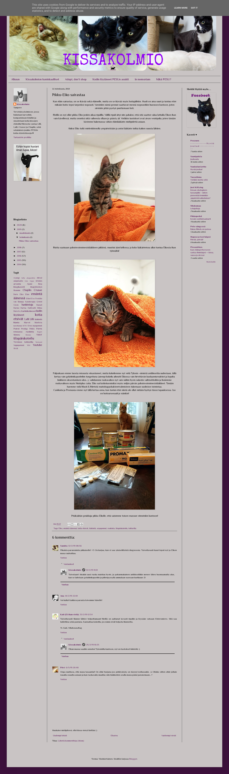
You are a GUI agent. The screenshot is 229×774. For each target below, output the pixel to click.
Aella (23, 278)
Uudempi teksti (60, 735)
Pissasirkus (196, 247)
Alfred (39, 278)
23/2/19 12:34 (86, 614)
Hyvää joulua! (196, 169)
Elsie (27, 294)
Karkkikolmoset (28, 311)
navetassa (17, 326)
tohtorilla (132, 528)
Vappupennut (18, 345)
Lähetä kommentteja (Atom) (71, 740)
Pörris (39, 328)
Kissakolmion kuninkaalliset (42, 79)
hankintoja (27, 304)
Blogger (133, 759)
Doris (15, 294)
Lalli (26, 319)
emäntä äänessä (70, 528)
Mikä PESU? (163, 79)
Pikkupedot (196, 216)
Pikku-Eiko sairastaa (28, 241)
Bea (40, 284)
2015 (19, 260)
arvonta (17, 284)
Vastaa (63, 557)
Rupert (39, 332)
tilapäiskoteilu (121, 528)
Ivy (19, 311)
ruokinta (111, 528)
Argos (32, 281)
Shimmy (16, 335)
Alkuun (15, 79)
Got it (194, 8)
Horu (15, 311)
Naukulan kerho (198, 166)
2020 (19, 225)
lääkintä (92, 528)
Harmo (16, 308)
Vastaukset (69, 564)
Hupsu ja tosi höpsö (200, 237)
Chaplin (27, 290)
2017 (19, 251)
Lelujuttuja (195, 208)
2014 (19, 264)
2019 (19, 229)
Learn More (181, 8)
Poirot (16, 328)
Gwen (16, 305)
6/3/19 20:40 (72, 667)
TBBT (39, 334)
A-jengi (16, 278)
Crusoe (38, 290)
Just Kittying (196, 187)
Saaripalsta (196, 156)
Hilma (39, 308)
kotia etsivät (83, 528)
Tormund (38, 342)
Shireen (28, 335)
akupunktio (31, 278)
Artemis (39, 281)
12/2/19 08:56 (75, 545)
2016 (19, 256)
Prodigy (24, 329)
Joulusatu (194, 159)
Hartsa (23, 308)
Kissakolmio (75, 570)
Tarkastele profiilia (22, 137)
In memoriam (142, 79)
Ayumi (29, 284)
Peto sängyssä (197, 226)
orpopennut (102, 528)
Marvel (27, 322)
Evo (33, 298)
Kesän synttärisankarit (200, 219)
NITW (25, 326)
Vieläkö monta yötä (199, 180)
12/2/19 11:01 (92, 570)
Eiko (60, 528)
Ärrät (15, 348)
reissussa (17, 331)
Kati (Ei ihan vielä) (69, 614)
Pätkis (32, 329)
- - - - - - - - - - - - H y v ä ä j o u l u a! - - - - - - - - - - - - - (202, 146)
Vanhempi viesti (168, 735)
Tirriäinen (17, 342)
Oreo (29, 326)
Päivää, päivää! (196, 239)
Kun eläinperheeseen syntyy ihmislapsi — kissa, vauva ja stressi (202, 252)
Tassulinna (195, 177)
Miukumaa (195, 205)
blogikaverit (19, 287)
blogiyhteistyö (36, 287)
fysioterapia (30, 302)
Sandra (63, 545)
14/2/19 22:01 (71, 596)
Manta (16, 322)
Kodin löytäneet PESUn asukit (110, 79)
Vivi (28, 345)
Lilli (32, 319)
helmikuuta (25, 237)
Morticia (38, 322)
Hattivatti (32, 308)
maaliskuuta (25, 233)
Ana (62, 596)
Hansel (39, 305)
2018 (19, 247)
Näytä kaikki (211, 262)
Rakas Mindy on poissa (200, 229)
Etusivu (114, 735)
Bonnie (16, 290)
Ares (26, 281)
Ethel (28, 298)
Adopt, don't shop (76, 79)
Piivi (62, 667)
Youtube (37, 345)
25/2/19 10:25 (92, 644)
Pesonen (194, 140)
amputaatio (18, 281)
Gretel (39, 302)
